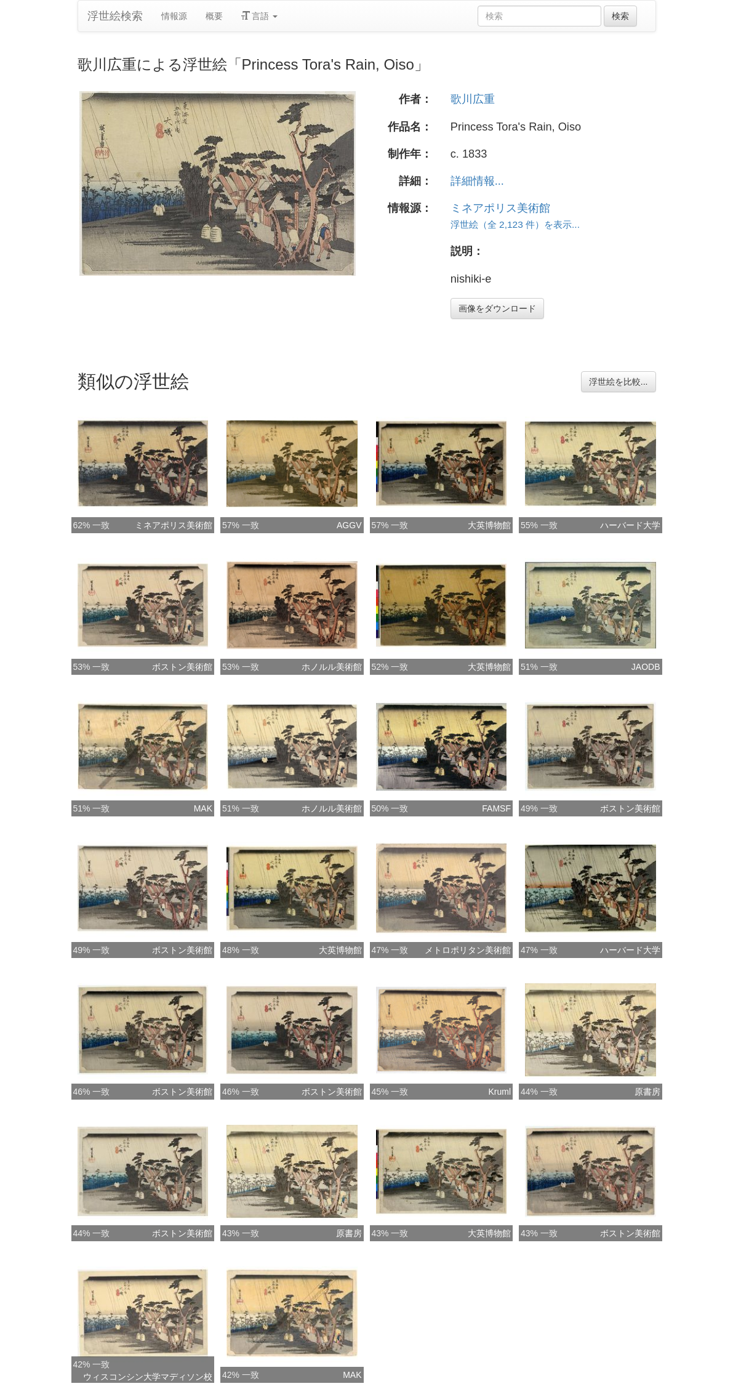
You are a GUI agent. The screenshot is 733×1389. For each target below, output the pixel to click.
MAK (203, 808)
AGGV (349, 525)
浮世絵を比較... (618, 382)
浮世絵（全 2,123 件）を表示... (515, 224)
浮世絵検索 (115, 16)
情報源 (174, 16)
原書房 (647, 1092)
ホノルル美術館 (332, 667)
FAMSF (496, 808)
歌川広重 (473, 99)
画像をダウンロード (497, 308)
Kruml (499, 1092)
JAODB (645, 667)
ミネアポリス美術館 (500, 208)
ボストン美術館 (182, 667)
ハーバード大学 (630, 525)
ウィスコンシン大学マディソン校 (147, 1377)
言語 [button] (259, 16)
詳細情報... (477, 181)
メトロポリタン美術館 (468, 950)
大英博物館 (489, 525)
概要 (214, 16)
